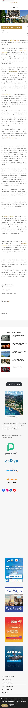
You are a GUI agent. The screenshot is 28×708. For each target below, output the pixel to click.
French (5, 0)
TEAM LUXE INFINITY (7, 683)
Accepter (5, 705)
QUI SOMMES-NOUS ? (8, 676)
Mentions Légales (14, 702)
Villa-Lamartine (14, 40)
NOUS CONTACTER (7, 689)
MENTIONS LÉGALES (7, 686)
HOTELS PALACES (7, 27)
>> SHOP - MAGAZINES (14, 384)
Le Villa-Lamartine (6, 94)
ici (8, 301)
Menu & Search (14, 7)
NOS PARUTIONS (6, 679)
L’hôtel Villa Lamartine (7, 216)
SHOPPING (5, 692)
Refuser (11, 705)
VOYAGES (18, 27)
